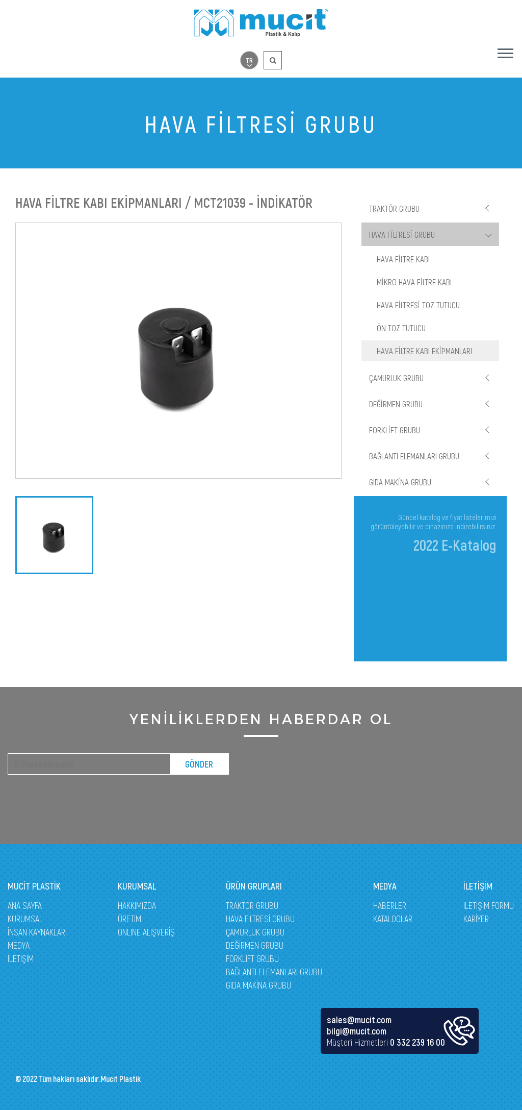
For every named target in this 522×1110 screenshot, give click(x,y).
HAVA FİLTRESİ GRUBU (402, 234)
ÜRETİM (129, 918)
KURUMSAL (25, 918)
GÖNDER (199, 764)
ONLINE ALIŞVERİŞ (146, 932)
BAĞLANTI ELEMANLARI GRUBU (414, 456)
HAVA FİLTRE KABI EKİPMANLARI (424, 351)
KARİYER (476, 918)
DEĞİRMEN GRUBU (396, 404)
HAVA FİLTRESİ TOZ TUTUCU (418, 305)
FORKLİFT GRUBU (394, 430)
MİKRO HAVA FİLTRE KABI (414, 282)
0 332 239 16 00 (417, 1042)
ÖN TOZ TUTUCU (401, 328)
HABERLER (389, 905)
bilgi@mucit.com (356, 1031)
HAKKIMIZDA (137, 905)
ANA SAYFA (25, 905)
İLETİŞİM (21, 958)
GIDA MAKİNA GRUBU (400, 482)
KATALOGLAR (392, 918)
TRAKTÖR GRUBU (394, 208)
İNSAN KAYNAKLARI (37, 932)
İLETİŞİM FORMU (488, 905)
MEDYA (19, 945)
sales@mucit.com (359, 1019)
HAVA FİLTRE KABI (403, 259)
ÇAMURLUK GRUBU (396, 378)
